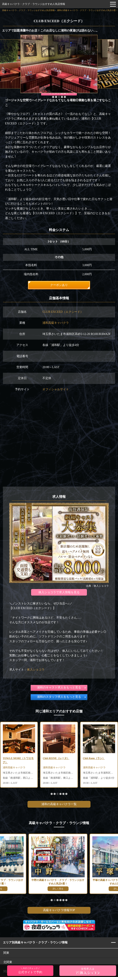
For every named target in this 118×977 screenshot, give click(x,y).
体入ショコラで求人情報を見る (59, 592)
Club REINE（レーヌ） (96, 758)
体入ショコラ (36, 669)
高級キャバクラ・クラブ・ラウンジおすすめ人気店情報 (33, 4)
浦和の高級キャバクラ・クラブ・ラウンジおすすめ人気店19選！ (87, 10)
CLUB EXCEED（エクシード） (62, 311)
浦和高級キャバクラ (55, 322)
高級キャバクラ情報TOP (59, 910)
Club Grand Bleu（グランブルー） (18, 760)
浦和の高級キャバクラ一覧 (59, 804)
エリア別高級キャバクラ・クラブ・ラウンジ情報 (35, 942)
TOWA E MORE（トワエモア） (58, 760)
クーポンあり (59, 285)
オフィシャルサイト (55, 389)
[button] (53, 97)
